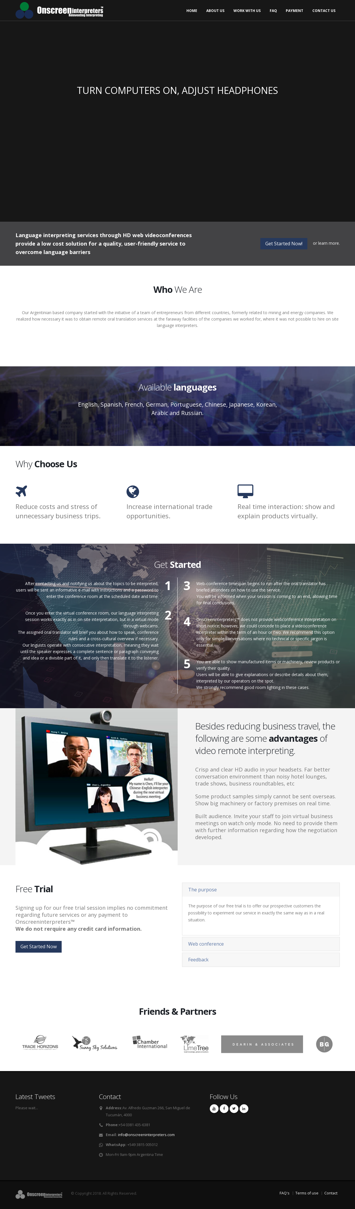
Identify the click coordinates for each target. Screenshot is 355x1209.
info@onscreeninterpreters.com (146, 1134)
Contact (330, 1193)
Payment (294, 10)
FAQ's (285, 1193)
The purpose (202, 889)
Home (191, 10)
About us (215, 10)
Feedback (198, 959)
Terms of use (306, 1193)
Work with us (247, 10)
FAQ (273, 10)
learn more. (329, 243)
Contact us (323, 10)
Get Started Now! (283, 243)
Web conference (206, 944)
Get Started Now (38, 946)
